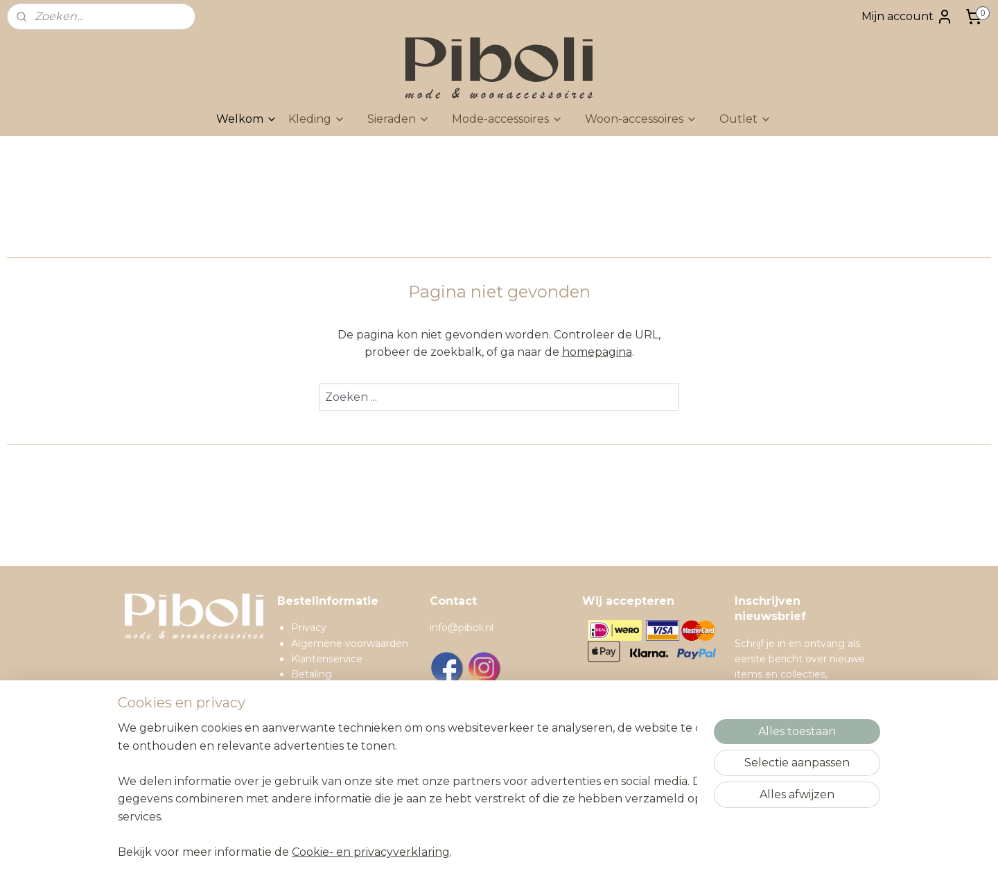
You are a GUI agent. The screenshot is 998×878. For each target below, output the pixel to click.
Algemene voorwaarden (349, 643)
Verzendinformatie (336, 690)
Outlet (745, 119)
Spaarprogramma (333, 767)
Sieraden (398, 119)
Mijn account (907, 16)
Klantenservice (326, 659)
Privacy (308, 627)
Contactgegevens (335, 752)
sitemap (528, 852)
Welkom (246, 119)
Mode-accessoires (507, 119)
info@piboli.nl (461, 627)
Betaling (311, 674)
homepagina (597, 352)
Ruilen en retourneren (344, 705)
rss (554, 852)
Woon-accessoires (641, 119)
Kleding (316, 119)
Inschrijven (776, 786)
